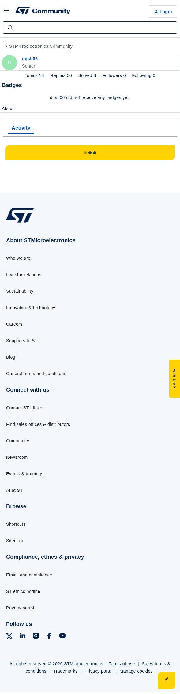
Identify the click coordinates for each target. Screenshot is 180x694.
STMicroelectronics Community (41, 46)
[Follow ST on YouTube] (62, 636)
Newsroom (17, 457)
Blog (10, 357)
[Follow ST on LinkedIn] (22, 636)
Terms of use (122, 663)
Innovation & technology (30, 307)
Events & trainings (24, 473)
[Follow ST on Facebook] (49, 636)
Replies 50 (61, 75)
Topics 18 (34, 75)
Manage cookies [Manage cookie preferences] (136, 671)
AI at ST (14, 490)
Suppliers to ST (22, 340)
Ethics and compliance (29, 574)
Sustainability (19, 291)
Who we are (18, 258)
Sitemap (14, 540)
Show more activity (90, 151)
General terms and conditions (36, 373)
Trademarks (65, 671)
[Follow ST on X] (9, 637)
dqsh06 (30, 58)
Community (17, 440)
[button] (6, 12)
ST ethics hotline (23, 591)
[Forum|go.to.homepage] (42, 12)
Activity (21, 127)
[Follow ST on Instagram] (35, 636)
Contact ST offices (25, 407)
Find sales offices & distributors (38, 424)
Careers (14, 324)
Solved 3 (88, 75)
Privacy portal (20, 607)
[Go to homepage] (20, 222)
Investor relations (23, 274)
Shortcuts (15, 524)
